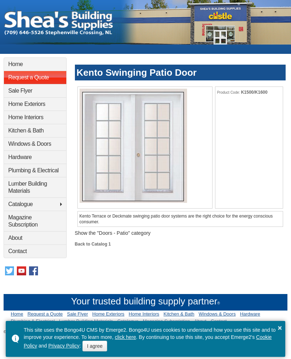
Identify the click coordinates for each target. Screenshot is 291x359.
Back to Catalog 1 (93, 244)
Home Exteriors (26, 104)
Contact (17, 251)
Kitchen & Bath (26, 130)
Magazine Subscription (23, 221)
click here (125, 337)
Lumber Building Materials (27, 187)
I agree (95, 346)
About (15, 238)
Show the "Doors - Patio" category (113, 233)
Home (15, 64)
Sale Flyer (20, 91)
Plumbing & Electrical (33, 170)
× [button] (280, 327)
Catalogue (20, 204)
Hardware (20, 157)
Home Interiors (25, 117)
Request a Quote (28, 77)
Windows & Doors (29, 144)
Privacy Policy (64, 346)
